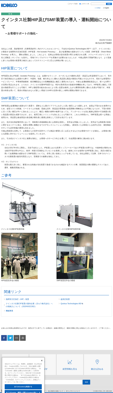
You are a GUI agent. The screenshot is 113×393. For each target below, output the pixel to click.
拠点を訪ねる (97, 369)
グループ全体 (73, 4)
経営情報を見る (70, 369)
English (107, 8)
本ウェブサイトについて (73, 391)
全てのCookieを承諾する (23, 390)
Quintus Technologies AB (71, 304)
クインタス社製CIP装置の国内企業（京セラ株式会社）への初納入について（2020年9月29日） (29, 305)
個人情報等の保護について (55, 391)
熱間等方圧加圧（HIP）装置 (17, 299)
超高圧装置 (65, 299)
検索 (86, 382)
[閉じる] (41, 363)
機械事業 (9, 311)
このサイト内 (85, 4)
